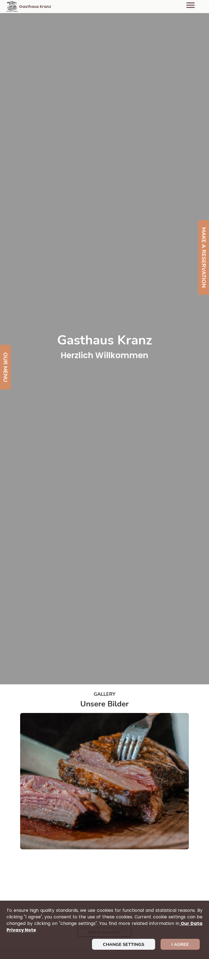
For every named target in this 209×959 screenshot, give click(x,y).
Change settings (123, 945)
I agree (180, 945)
